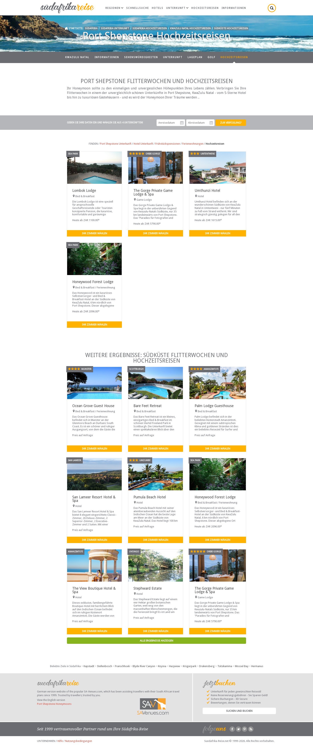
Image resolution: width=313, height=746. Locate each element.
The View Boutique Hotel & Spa (94, 590)
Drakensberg (207, 666)
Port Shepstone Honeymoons (54, 703)
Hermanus (257, 666)
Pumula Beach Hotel (149, 497)
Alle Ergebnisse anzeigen (156, 640)
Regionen (114, 8)
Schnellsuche (137, 8)
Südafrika (91, 28)
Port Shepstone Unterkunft (115, 143)
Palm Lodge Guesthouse (214, 406)
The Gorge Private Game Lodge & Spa (153, 192)
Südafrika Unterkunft (115, 28)
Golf (211, 57)
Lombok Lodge (84, 191)
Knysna (162, 666)
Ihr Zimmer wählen (94, 233)
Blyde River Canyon (144, 666)
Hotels (157, 8)
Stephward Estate (147, 588)
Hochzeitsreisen (205, 8)
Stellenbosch (104, 666)
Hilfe (60, 740)
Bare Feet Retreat (147, 406)
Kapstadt (89, 666)
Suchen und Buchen (239, 710)
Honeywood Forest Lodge (92, 282)
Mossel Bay (241, 666)
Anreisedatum (181, 122)
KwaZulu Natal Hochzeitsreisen (190, 28)
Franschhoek (122, 666)
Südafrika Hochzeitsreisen (149, 28)
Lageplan (195, 57)
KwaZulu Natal (77, 57)
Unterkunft (177, 8)
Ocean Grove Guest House (93, 406)
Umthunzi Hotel (207, 191)
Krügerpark (189, 666)
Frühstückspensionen (167, 143)
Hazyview (174, 666)
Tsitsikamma (224, 666)
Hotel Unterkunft (143, 143)
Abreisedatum (211, 122)
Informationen (234, 8)
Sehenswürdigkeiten (141, 57)
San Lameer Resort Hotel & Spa (94, 499)
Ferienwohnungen (192, 143)
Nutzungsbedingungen (78, 740)
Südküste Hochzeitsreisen (231, 28)
